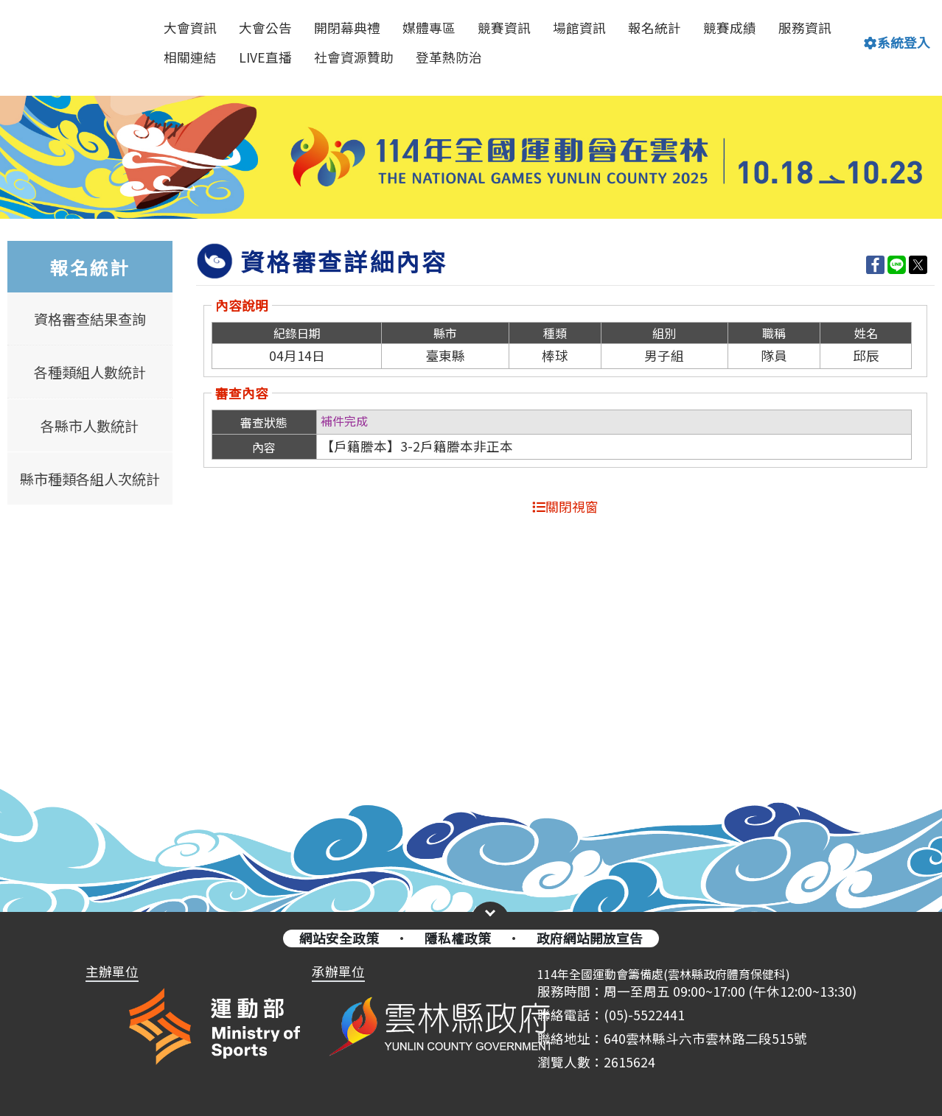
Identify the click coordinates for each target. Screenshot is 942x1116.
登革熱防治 (449, 57)
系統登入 (897, 42)
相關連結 (190, 57)
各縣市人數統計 (90, 425)
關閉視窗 (565, 506)
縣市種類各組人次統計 (90, 478)
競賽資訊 (504, 27)
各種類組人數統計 (90, 372)
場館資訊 (579, 27)
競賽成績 (729, 27)
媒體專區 (429, 27)
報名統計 (654, 27)
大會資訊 (190, 27)
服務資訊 (804, 27)
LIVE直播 (265, 57)
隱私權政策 (458, 938)
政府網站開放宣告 (590, 938)
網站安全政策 (339, 938)
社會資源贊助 (354, 57)
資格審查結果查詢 (90, 319)
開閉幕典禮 (347, 27)
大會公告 (265, 27)
